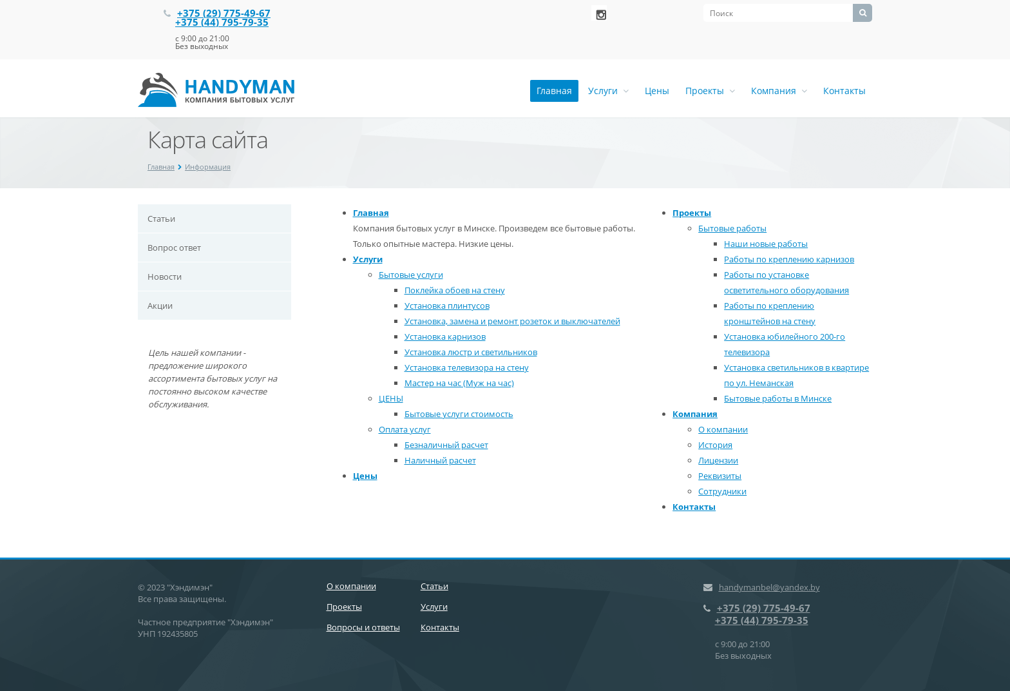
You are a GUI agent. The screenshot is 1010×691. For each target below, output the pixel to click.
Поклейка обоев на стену (455, 290)
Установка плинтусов (447, 305)
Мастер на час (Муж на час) (459, 383)
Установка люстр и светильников (471, 352)
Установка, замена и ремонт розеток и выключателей (512, 321)
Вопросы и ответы (363, 627)
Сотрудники (722, 491)
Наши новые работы (766, 243)
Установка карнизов (445, 336)
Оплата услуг (405, 429)
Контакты (844, 90)
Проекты (710, 90)
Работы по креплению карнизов (789, 259)
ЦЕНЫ (391, 398)
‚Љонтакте (599, 13)
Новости (165, 276)
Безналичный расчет (446, 445)
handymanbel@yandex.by (769, 587)
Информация (208, 166)
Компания (779, 90)
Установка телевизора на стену (467, 367)
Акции (160, 305)
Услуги (608, 90)
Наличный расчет (440, 460)
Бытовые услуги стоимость (459, 414)
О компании (723, 429)
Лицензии (718, 460)
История (715, 445)
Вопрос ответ (174, 247)
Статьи (161, 218)
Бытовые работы (732, 228)
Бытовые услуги (411, 274)
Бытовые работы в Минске (778, 398)
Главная (554, 90)
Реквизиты (719, 476)
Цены (657, 90)
